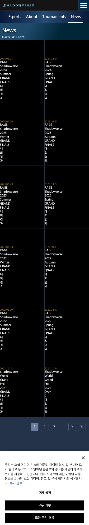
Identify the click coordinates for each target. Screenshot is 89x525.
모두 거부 (44, 507)
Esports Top (8, 36)
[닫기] (83, 459)
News (76, 17)
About (31, 17)
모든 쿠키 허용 (44, 519)
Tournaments (54, 17)
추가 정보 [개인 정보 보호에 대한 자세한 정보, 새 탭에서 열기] (16, 485)
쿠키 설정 (44, 494)
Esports (14, 17)
